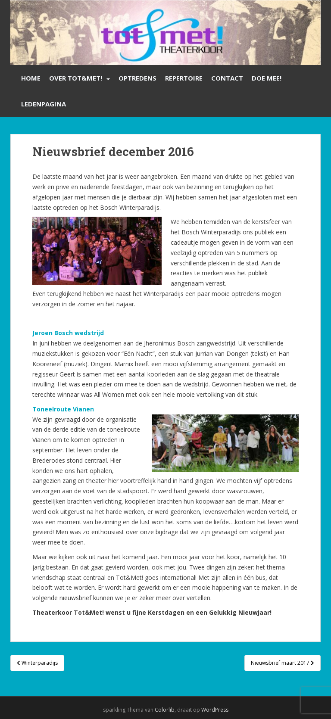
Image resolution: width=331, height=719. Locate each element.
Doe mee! (266, 78)
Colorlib (165, 709)
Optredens (137, 78)
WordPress (214, 709)
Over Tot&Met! (75, 78)
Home (31, 78)
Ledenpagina (43, 104)
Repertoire (184, 78)
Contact (227, 78)
